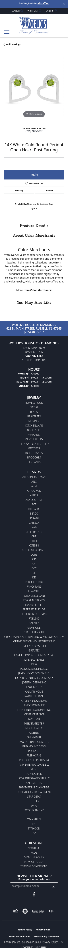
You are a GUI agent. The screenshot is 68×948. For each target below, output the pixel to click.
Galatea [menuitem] (34, 623)
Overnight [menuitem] (34, 737)
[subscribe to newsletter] (53, 886)
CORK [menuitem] (34, 559)
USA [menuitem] (34, 833)
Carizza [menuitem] (34, 522)
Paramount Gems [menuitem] (34, 746)
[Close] (63, 4)
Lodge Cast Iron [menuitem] (34, 714)
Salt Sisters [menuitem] (34, 783)
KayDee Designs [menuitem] (34, 696)
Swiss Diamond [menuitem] (34, 810)
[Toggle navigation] (6, 33)
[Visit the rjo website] (15, 911)
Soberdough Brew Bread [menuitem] (34, 792)
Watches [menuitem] (34, 434)
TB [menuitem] (34, 815)
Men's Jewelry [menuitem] (34, 439)
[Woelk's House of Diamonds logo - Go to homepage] (34, 25)
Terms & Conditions (34, 866)
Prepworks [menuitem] (33, 755)
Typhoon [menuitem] (34, 828)
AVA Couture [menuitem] (34, 500)
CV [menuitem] (34, 563)
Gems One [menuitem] (33, 627)
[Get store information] (34, 360)
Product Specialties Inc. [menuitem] (34, 760)
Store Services (34, 857)
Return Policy (25, 929)
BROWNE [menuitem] (34, 518)
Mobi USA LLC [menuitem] (34, 728)
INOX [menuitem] (34, 664)
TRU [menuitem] (34, 824)
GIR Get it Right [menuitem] (34, 632)
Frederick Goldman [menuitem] (34, 614)
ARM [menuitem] (34, 486)
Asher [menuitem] (34, 495)
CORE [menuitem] (34, 554)
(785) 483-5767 (34, 131)
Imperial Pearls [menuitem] (34, 659)
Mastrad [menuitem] (34, 719)
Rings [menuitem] (34, 412)
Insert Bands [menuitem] (34, 453)
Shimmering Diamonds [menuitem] (34, 787)
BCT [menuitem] (34, 504)
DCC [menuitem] (34, 568)
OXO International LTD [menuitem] (34, 742)
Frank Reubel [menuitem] (34, 605)
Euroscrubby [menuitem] (34, 582)
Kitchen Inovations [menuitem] (34, 700)
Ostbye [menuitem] (34, 732)
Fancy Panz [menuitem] (34, 586)
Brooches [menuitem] (34, 457)
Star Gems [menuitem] (34, 796)
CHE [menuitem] (34, 536)
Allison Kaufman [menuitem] (34, 477)
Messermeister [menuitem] (34, 723)
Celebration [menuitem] (34, 532)
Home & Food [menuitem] (34, 402)
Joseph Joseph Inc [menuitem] (34, 682)
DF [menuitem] (34, 573)
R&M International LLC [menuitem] (34, 764)
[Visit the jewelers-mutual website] (38, 911)
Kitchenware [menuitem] (34, 425)
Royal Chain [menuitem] (34, 773)
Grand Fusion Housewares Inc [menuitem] (34, 641)
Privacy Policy (34, 861)
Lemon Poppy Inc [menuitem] (34, 705)
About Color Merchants (34, 236)
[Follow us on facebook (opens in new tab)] (34, 894)
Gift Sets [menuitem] (34, 448)
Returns (49, 191)
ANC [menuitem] (33, 481)
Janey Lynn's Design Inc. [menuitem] (34, 673)
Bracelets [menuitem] (34, 416)
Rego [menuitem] (33, 769)
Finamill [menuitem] (34, 591)
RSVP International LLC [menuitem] (34, 778)
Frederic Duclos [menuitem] (34, 609)
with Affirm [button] (43, 3)
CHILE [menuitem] (34, 541)
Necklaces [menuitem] (34, 430)
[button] (17, 11)
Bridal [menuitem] (34, 407)
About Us (34, 848)
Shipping (19, 191)
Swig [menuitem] (34, 805)
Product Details (34, 226)
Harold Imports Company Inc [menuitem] (34, 655)
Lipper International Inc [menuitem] (34, 710)
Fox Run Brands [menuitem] (34, 600)
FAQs (34, 852)
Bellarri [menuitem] (34, 509)
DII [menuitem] (34, 577)
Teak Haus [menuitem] (34, 819)
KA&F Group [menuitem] (34, 687)
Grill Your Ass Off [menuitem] (34, 646)
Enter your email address (34, 879)
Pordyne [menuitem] (34, 751)
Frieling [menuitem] (34, 618)
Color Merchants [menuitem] (34, 550)
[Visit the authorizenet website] (25, 911)
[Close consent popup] (62, 942)
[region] (34, 87)
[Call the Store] (34, 356)
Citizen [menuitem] (34, 545)
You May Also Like (34, 303)
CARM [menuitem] (34, 527)
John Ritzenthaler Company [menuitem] (34, 678)
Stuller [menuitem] (34, 801)
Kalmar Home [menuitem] (34, 691)
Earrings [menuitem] (34, 421)
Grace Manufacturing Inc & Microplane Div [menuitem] (34, 637)
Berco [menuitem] (34, 513)
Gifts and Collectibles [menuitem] (33, 444)
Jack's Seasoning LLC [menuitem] (34, 668)
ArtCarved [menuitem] (34, 490)
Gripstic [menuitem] (34, 650)
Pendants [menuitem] (34, 462)
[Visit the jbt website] (51, 911)
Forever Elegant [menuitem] (34, 595)
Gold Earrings (13, 44)
